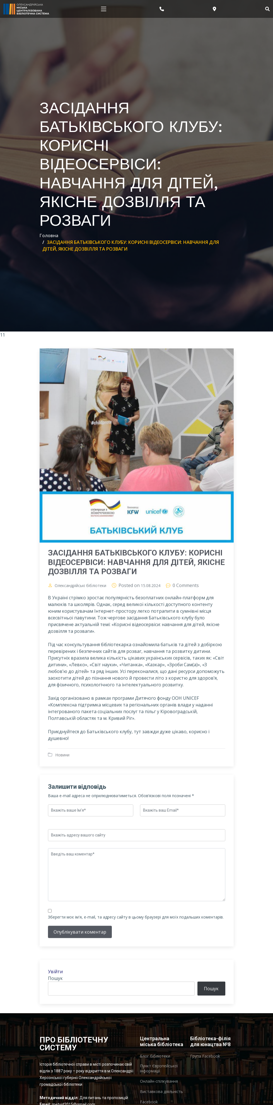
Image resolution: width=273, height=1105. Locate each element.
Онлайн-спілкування (159, 1081)
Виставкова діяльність (161, 1091)
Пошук (55, 1004)
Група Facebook (205, 1056)
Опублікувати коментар (80, 958)
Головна (49, 235)
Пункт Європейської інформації (159, 1068)
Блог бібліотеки (155, 1056)
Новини (62, 781)
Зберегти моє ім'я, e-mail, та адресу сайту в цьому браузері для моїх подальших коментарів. (136, 943)
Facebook (149, 1101)
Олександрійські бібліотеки (80, 612)
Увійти (55, 998)
